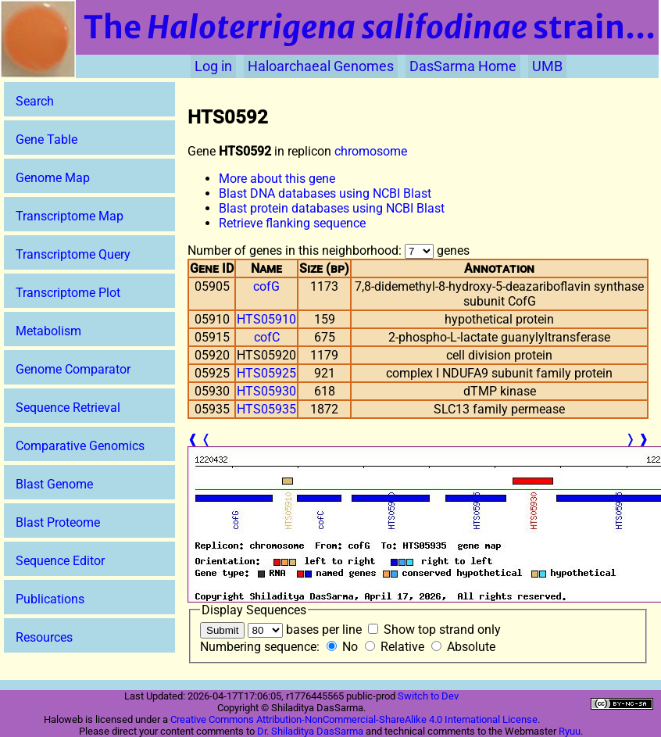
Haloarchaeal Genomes (321, 66)
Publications (50, 599)
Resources (44, 637)
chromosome (370, 151)
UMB (547, 66)
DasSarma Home (462, 66)
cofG (266, 286)
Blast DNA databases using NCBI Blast (325, 193)
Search (35, 101)
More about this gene (277, 178)
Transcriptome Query (73, 254)
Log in (213, 66)
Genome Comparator (73, 369)
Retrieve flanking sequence (292, 223)
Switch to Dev (428, 696)
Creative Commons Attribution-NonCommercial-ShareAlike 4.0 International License (354, 719)
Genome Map (53, 177)
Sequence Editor (60, 560)
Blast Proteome (58, 522)
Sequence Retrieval (68, 407)
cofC (267, 337)
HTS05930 (266, 391)
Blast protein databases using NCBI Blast (332, 208)
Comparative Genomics (80, 445)
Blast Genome (54, 484)
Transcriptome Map (69, 216)
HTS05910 (266, 319)
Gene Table (46, 139)
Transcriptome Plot (68, 292)
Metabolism (48, 331)
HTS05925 (266, 373)
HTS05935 (266, 409)
